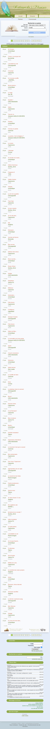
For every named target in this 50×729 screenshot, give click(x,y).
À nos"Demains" (12, 411)
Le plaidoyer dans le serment (16, 389)
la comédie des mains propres (16, 570)
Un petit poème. (12, 526)
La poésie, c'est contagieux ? (16, 136)
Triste (9, 226)
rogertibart (11, 311)
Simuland (25, 726)
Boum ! (10, 396)
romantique (11, 51)
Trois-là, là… (11, 114)
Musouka (10, 239)
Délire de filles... (12, 331)
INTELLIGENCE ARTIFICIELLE (35, 704)
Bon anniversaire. (13, 454)
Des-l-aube (11, 369)
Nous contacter (14, 725)
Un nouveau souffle (13, 78)
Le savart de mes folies (14, 476)
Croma (10, 152)
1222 (33, 40)
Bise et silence (12, 418)
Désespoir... (11, 230)
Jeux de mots (40, 707)
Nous (9, 382)
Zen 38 (10, 94)
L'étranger (10, 150)
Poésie (9, 168)
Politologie (10, 573)
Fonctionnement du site (34, 725)
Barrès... (10, 425)
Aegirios (10, 224)
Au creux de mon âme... (14, 620)
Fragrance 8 (11, 172)
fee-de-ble (11, 58)
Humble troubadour (13, 432)
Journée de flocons (13, 237)
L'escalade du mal (13, 63)
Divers (9, 60)
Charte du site (23, 725)
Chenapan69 (12, 65)
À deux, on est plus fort (14, 56)
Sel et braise (11, 555)
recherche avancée (37, 659)
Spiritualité (10, 96)
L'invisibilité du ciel (13, 534)
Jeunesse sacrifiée (13, 591)
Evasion (10, 320)
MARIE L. (11, 506)
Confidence (11, 309)
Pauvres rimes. (12, 403)
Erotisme (10, 81)
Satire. (10, 107)
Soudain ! (10, 100)
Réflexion (10, 288)
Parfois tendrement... (13, 483)
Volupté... (10, 186)
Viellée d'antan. (12, 179)
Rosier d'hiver (11, 266)
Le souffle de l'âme (13, 374)
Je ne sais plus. (12, 215)
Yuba (9, 174)
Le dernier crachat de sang (15, 599)
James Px (11, 282)
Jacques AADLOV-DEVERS (16, 116)
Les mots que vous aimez (37, 708)
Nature (9, 421)
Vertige (10, 273)
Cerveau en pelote (13, 129)
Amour (9, 52)
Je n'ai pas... (11, 49)
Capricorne (11, 109)
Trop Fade (11, 201)
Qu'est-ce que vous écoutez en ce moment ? (32, 705)
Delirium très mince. (13, 251)
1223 (37, 40)
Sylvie (9, 346)
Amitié (9, 103)
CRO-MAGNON (13, 101)
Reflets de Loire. (12, 562)
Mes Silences (11, 606)
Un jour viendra (12, 208)
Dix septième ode (12, 505)
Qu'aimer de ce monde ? (14, 512)
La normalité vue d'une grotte (16, 338)
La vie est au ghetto (13, 194)
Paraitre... (10, 121)
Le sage (10, 92)
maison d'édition (39, 703)
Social (9, 67)
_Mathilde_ (11, 80)
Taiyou (10, 434)
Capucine (11, 72)
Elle (9, 223)
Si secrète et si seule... (14, 157)
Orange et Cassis (12, 317)
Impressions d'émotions (14, 440)
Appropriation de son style (15, 468)
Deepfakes (11, 280)
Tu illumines (11, 548)
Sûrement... (11, 360)
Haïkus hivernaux (12, 165)
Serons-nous (11, 490)
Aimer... (10, 577)
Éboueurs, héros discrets (15, 584)
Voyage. (10, 613)
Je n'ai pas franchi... (13, 541)
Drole (9, 132)
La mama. (10, 143)
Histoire (10, 88)
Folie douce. (11, 302)
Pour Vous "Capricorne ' (14, 461)
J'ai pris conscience (13, 353)
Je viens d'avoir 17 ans (14, 497)
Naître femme (11, 367)
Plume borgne (12, 478)
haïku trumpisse (12, 519)
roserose (10, 130)
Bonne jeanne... (12, 85)
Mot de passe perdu (37, 651)
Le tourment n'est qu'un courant (16, 447)
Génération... (11, 295)
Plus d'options (31, 36)
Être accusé (11, 244)
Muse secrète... (12, 259)
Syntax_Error (12, 166)
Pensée (10, 74)
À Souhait (10, 71)
